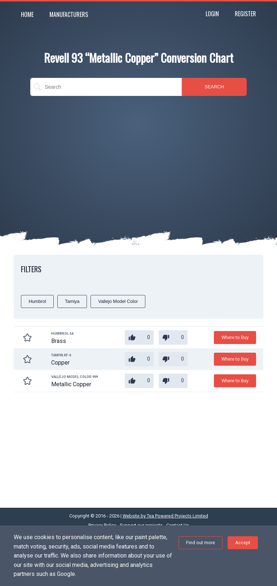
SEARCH (214, 86)
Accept (242, 542)
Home (27, 14)
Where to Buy (235, 337)
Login (212, 13)
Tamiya (72, 301)
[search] (106, 87)
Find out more (200, 542)
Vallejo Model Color (118, 301)
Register (245, 13)
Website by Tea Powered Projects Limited (165, 516)
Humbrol (37, 301)
